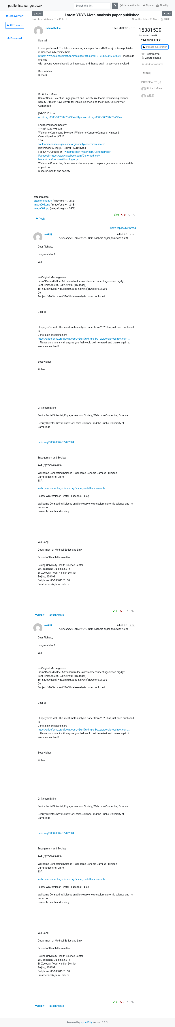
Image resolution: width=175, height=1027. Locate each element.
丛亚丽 (48, 234)
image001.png (42, 204)
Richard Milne (53, 28)
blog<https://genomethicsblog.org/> (59, 159)
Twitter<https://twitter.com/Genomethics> (87, 151)
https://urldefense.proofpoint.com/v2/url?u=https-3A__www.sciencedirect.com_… (84, 338)
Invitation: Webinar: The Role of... (50, 19)
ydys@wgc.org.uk (151, 39)
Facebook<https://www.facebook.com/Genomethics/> (69, 155)
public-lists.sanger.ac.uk (25, 5)
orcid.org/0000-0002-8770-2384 (56, 442)
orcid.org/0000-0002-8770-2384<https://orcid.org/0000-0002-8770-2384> (80, 117)
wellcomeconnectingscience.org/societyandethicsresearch (71, 144)
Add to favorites (152, 64)
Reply (40, 218)
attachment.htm (43, 200)
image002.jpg (41, 208)
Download (14, 38)
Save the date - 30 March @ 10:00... (152, 19)
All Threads (14, 25)
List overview (15, 15)
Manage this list (130, 5)
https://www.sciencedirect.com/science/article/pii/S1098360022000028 (79, 55)
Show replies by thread (123, 228)
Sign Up (162, 5)
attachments (56, 614)
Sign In (148, 5)
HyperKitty (87, 1022)
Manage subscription (155, 47)
